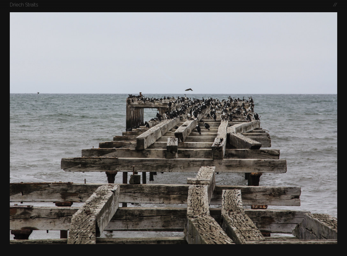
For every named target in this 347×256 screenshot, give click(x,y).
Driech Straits (24, 5)
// (335, 5)
